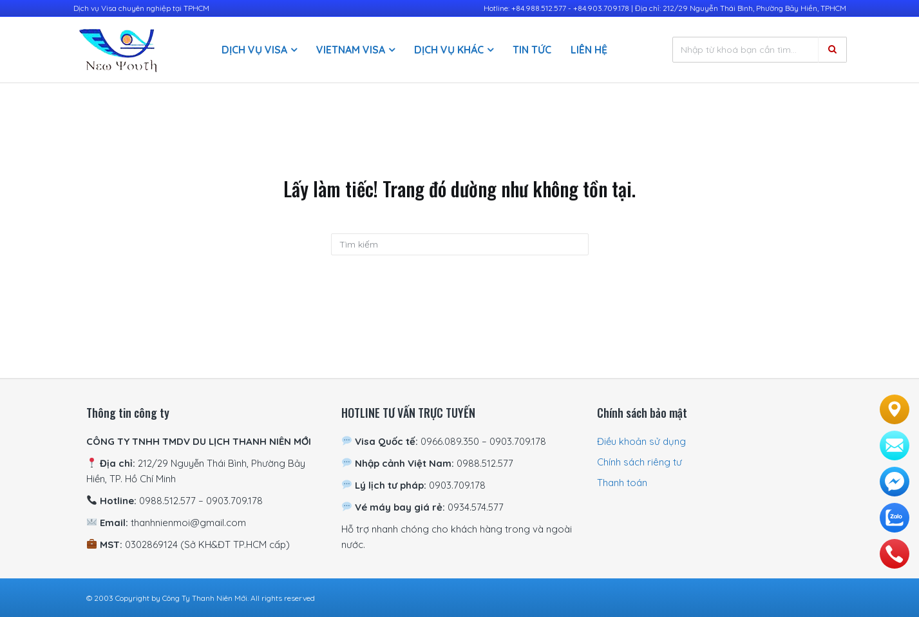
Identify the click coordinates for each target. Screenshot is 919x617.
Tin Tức (532, 49)
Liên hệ (589, 49)
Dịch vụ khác (449, 49)
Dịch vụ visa (254, 49)
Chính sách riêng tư (639, 462)
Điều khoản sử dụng (641, 441)
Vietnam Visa (350, 49)
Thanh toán (622, 482)
